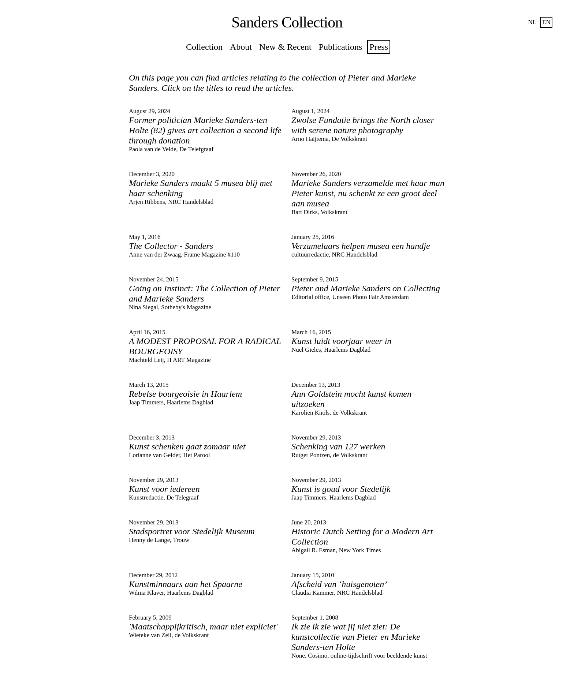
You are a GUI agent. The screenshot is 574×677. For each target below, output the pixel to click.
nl (532, 22)
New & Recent (285, 47)
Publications (340, 47)
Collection (204, 47)
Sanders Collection (286, 22)
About (241, 47)
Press (378, 47)
